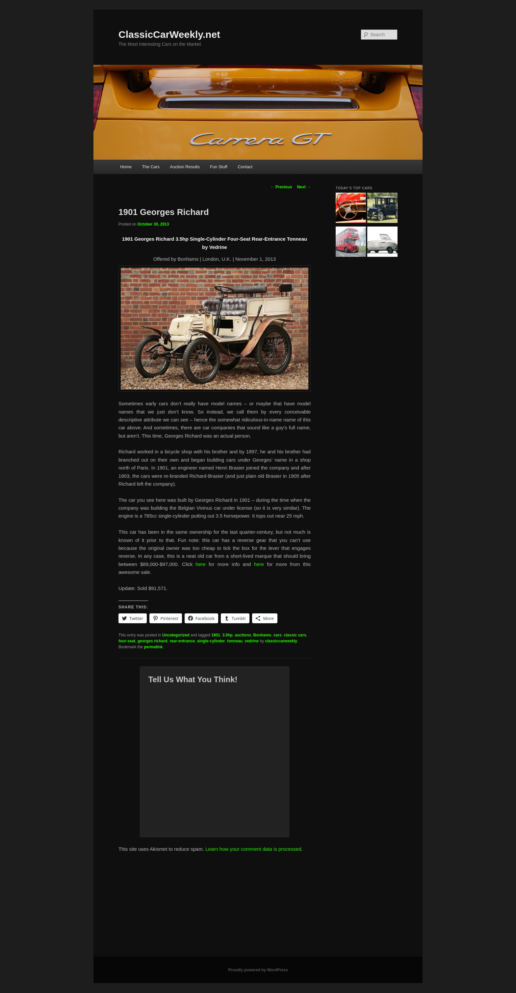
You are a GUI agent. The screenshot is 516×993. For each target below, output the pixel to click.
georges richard (153, 641)
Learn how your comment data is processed (253, 849)
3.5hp (227, 635)
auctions (243, 635)
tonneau (235, 641)
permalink (153, 647)
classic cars (295, 635)
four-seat (126, 641)
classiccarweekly (281, 641)
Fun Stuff (218, 166)
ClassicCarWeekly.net (169, 34)
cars (277, 635)
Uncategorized (176, 635)
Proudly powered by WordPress (258, 970)
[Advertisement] (258, 907)
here (201, 564)
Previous (281, 187)
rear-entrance (182, 641)
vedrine (252, 641)
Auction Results (184, 166)
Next (304, 187)
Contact (245, 166)
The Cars (150, 166)
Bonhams (262, 635)
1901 (215, 635)
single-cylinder (211, 641)
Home (126, 166)
